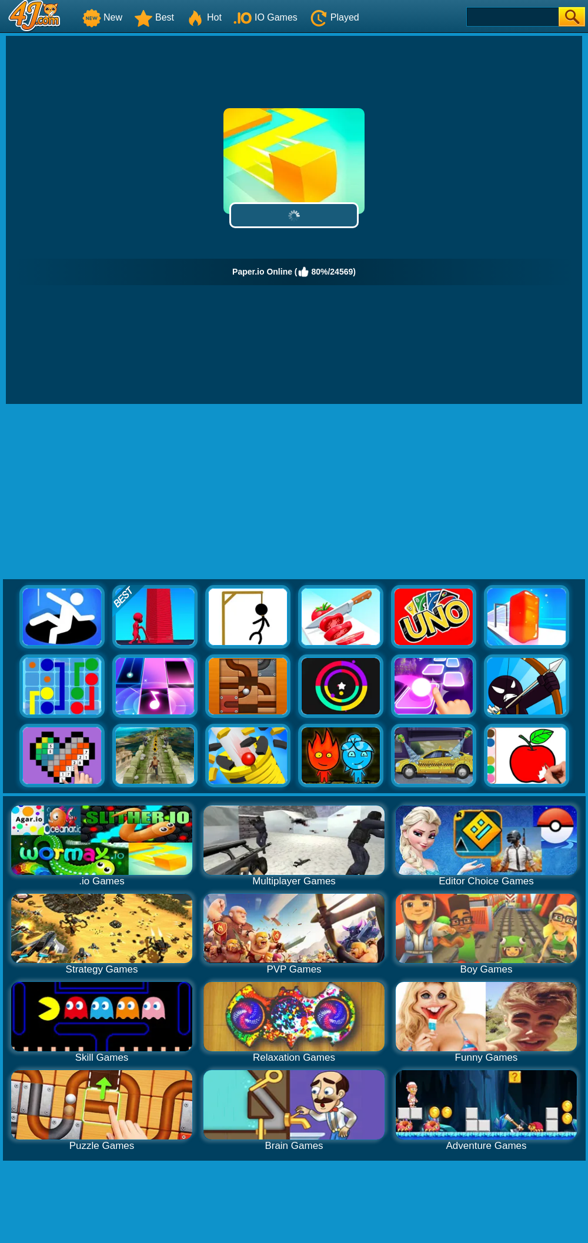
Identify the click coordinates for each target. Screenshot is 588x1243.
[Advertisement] (294, 492)
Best (154, 17)
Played (334, 17)
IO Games (265, 17)
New (102, 17)
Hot (204, 17)
